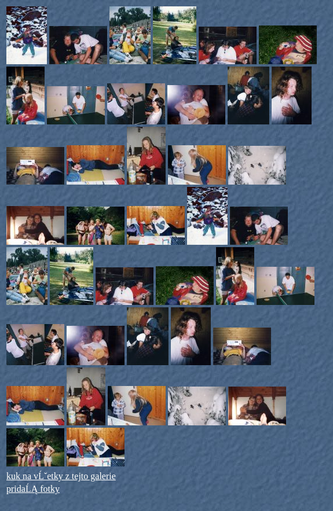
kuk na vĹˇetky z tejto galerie (61, 476)
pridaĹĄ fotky (33, 489)
